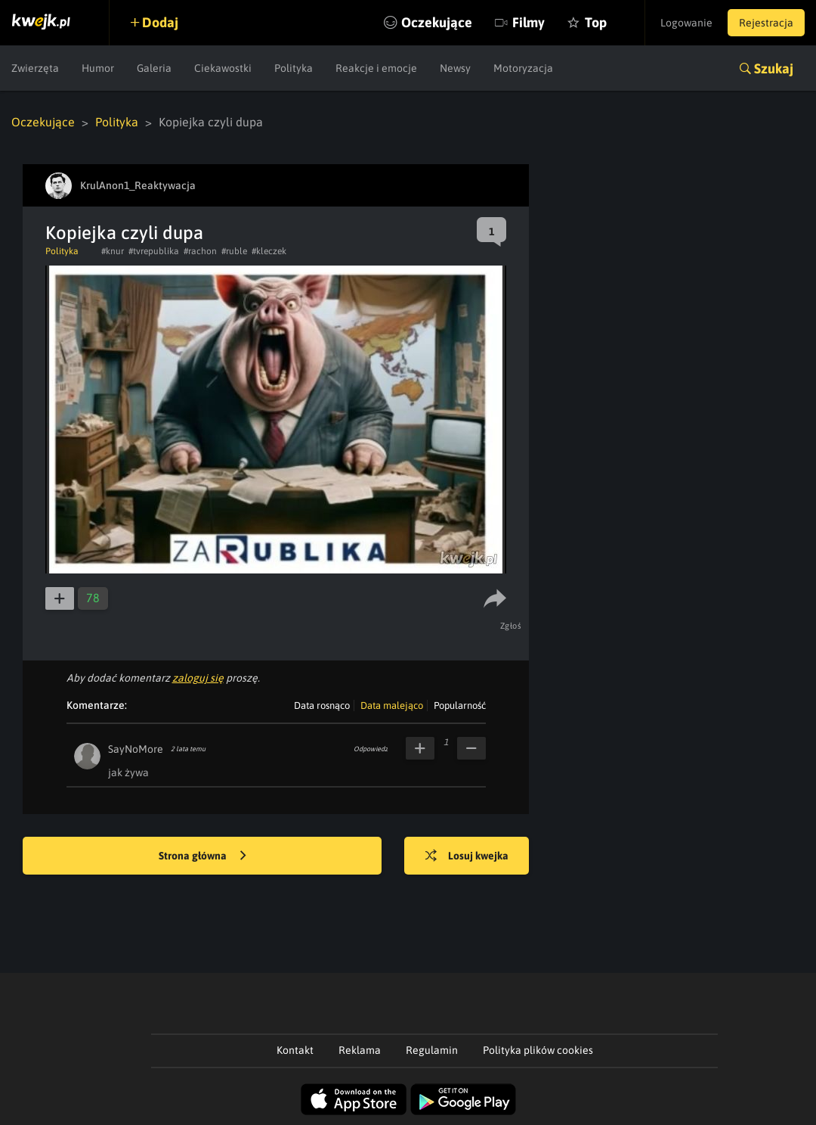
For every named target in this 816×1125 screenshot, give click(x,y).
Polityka (293, 68)
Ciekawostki (223, 68)
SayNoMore (135, 749)
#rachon (200, 251)
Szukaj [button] (773, 68)
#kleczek (269, 251)
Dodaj (160, 22)
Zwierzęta (35, 68)
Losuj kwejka (466, 856)
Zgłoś (511, 625)
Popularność (460, 705)
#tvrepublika (153, 251)
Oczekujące (436, 22)
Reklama (359, 1050)
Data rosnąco (322, 705)
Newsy (455, 68)
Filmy (528, 22)
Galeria (154, 68)
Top (596, 22)
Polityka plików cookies (538, 1050)
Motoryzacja (523, 68)
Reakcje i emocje (376, 68)
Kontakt (295, 1050)
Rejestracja (766, 23)
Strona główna (202, 856)
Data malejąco (391, 705)
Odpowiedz (371, 749)
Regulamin (432, 1050)
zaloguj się (198, 678)
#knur (112, 251)
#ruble (234, 251)
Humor (98, 68)
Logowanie (686, 23)
